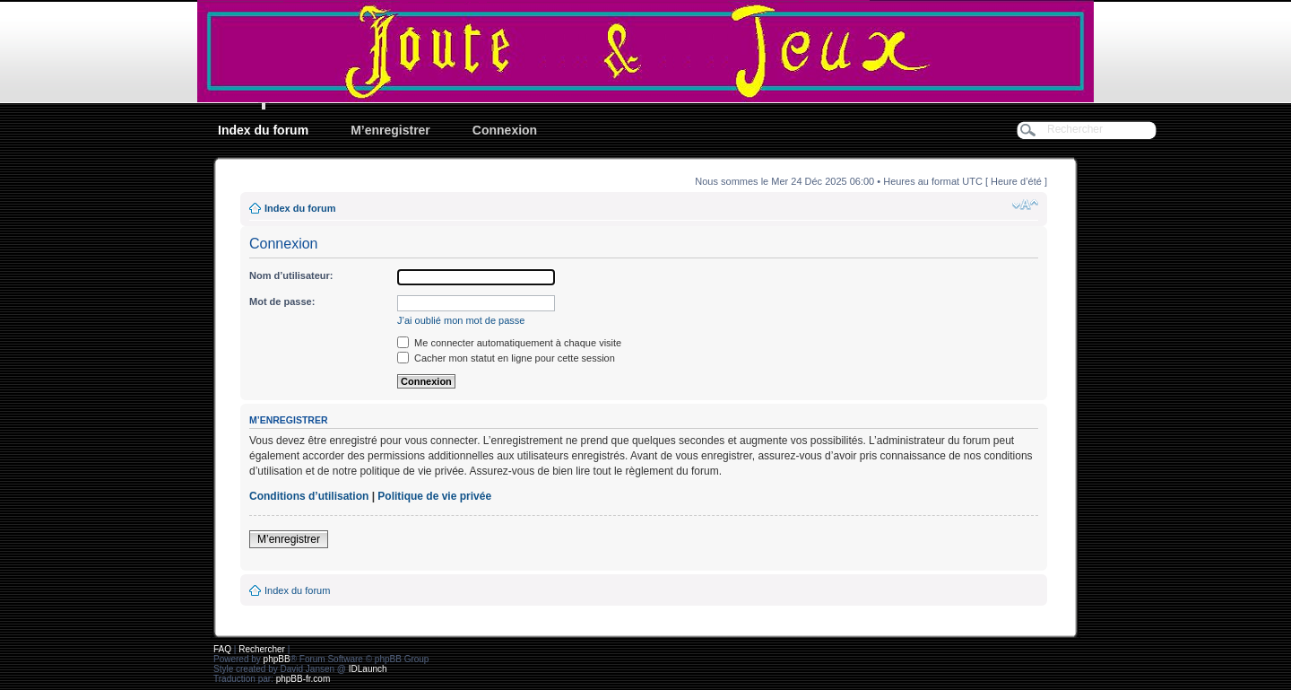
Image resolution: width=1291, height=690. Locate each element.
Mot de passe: (282, 301)
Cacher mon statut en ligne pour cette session (506, 358)
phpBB (277, 659)
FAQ (222, 649)
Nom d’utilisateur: (291, 275)
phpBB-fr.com (303, 679)
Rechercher (261, 649)
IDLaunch (368, 669)
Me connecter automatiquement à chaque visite (509, 342)
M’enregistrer (390, 130)
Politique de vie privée (434, 496)
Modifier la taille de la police (1025, 205)
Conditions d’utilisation (308, 496)
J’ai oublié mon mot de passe (460, 320)
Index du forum (263, 130)
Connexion (504, 130)
